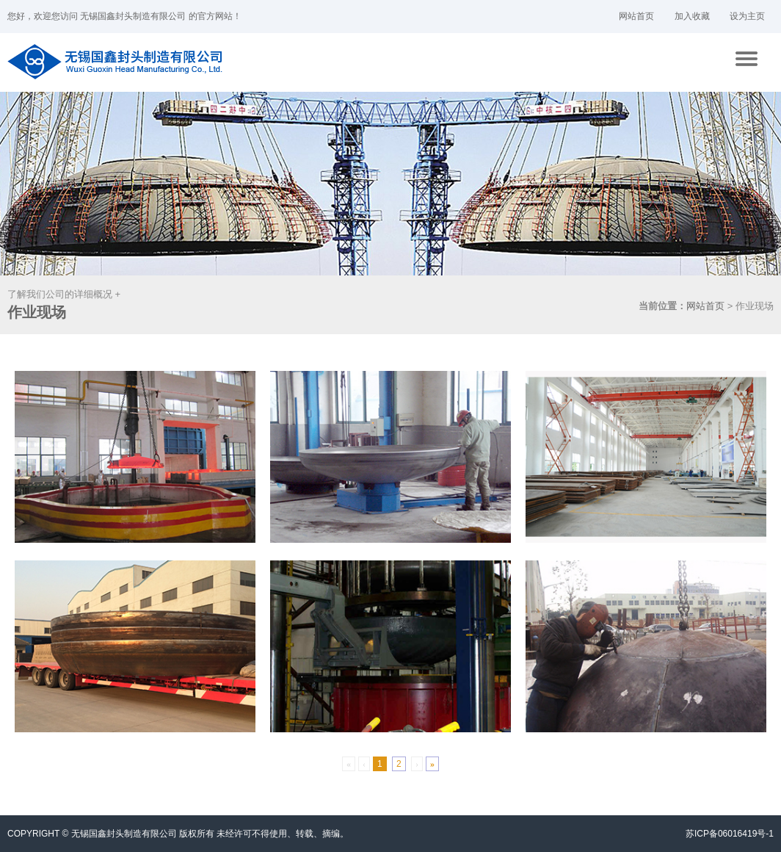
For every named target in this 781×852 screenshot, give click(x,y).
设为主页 (747, 16)
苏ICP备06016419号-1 (730, 833)
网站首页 (636, 16)
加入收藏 (692, 16)
